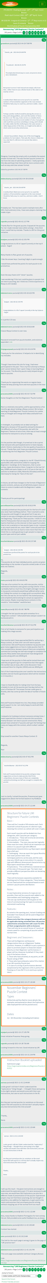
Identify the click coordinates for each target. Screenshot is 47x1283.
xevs (3, 1236)
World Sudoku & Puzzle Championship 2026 (23, 26)
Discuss (24, 12)
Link (10, 342)
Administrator (6, 293)
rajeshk (4, 221)
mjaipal (4, 1032)
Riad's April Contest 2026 (14, 15)
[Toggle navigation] (42, 4)
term (3, 580)
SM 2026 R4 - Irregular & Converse (14, 20)
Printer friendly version (10, 1282)
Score (41, 10)
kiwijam (4, 239)
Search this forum (8, 1279)
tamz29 (4, 609)
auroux (4, 1082)
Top (44, 40)
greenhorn (5, 43)
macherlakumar (7, 541)
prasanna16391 (7, 394)
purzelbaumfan (7, 505)
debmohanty (6, 179)
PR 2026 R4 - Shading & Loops (15, 10)
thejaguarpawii (7, 349)
